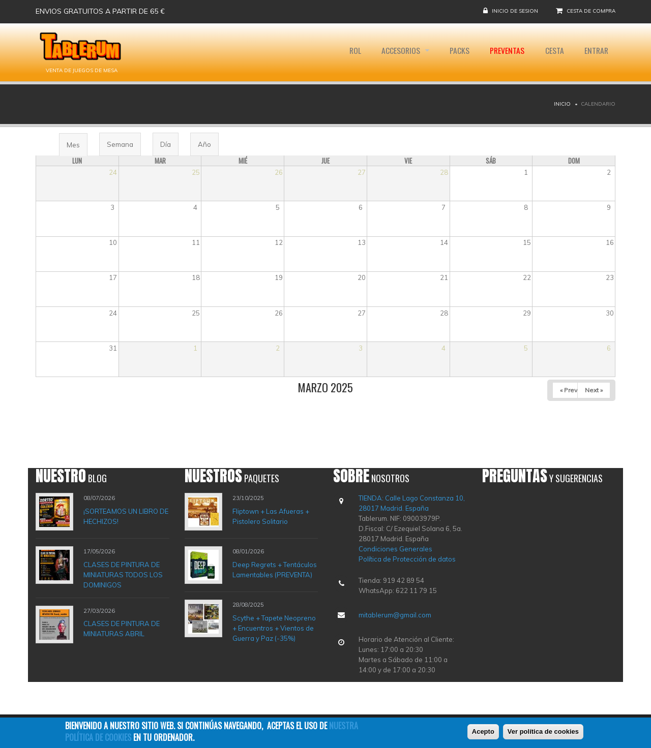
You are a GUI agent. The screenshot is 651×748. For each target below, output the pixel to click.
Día (165, 144)
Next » (594, 390)
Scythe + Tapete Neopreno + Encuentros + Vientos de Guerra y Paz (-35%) (274, 628)
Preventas (503, 52)
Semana (120, 144)
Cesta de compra (591, 11)
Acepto (483, 732)
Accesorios (396, 52)
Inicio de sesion (515, 11)
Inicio (562, 104)
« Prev (568, 390)
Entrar (595, 52)
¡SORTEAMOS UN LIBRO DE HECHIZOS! (125, 516)
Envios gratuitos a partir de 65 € (100, 11)
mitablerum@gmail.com (395, 615)
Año (204, 144)
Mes (77, 148)
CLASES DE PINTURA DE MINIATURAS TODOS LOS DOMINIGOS (123, 574)
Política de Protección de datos (407, 559)
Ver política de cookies (543, 732)
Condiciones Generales (395, 549)
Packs (455, 52)
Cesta (552, 52)
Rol (348, 52)
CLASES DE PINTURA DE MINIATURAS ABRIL (121, 628)
